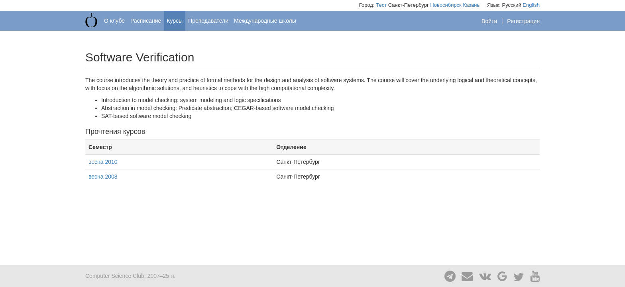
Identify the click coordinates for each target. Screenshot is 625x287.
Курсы (175, 21)
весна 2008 (103, 176)
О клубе (114, 21)
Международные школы (265, 21)
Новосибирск (446, 5)
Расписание (145, 21)
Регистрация (523, 21)
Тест (381, 5)
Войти (490, 21)
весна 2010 (103, 162)
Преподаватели (208, 21)
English (531, 5)
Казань (471, 5)
